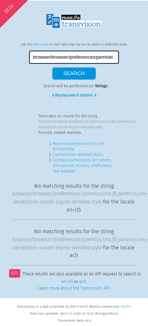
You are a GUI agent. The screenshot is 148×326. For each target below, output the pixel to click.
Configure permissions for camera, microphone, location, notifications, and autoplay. (83, 165)
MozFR (126, 306)
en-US (67, 281)
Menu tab (41, 44)
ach (82, 281)
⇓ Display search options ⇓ (74, 95)
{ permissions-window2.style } (78, 155)
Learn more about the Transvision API (74, 288)
